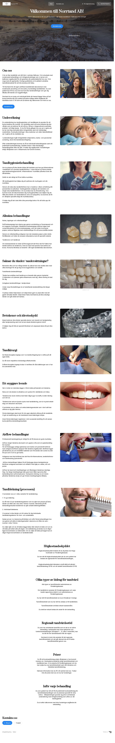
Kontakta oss (60, 4)
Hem (51, 4)
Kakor (14, 732)
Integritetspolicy (7, 732)
